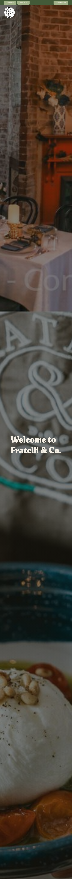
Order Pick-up (23, 2)
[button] (65, 12)
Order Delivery (10, 2)
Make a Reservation (61, 2)
